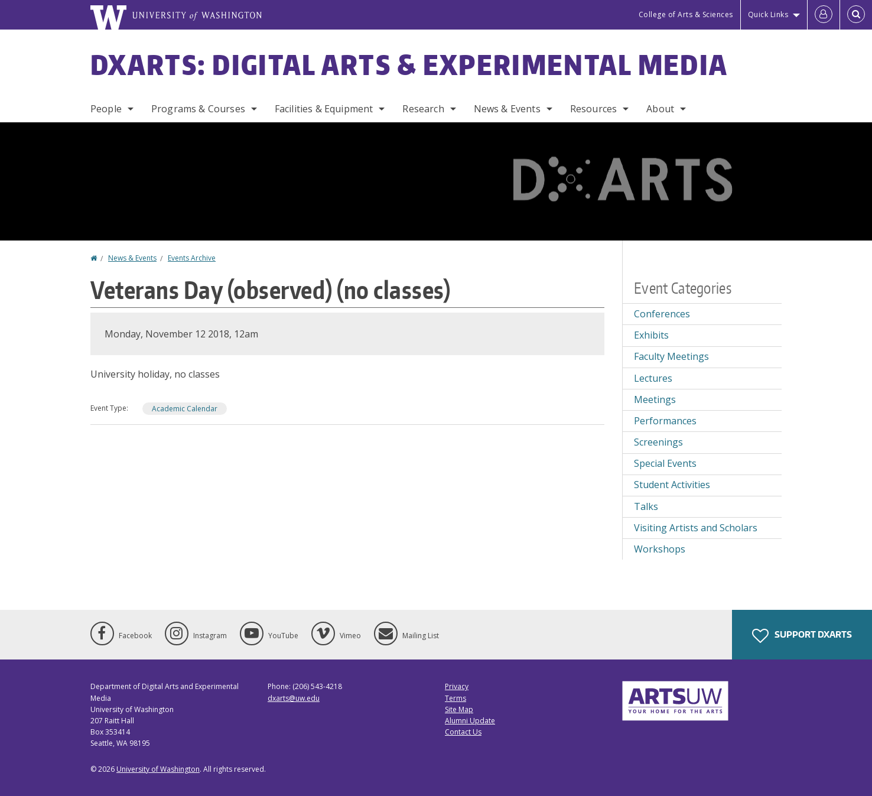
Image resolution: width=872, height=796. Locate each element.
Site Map (459, 709)
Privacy (456, 686)
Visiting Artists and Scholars (695, 527)
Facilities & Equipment (324, 108)
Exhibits (651, 335)
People (106, 108)
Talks (646, 506)
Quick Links (768, 14)
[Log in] (824, 15)
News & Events (507, 108)
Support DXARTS (802, 636)
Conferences (662, 313)
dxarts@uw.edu (294, 698)
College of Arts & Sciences (686, 14)
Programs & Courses (198, 108)
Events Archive (192, 258)
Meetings (655, 399)
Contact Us (463, 732)
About (660, 108)
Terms (455, 698)
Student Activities (672, 484)
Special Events (665, 463)
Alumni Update (470, 721)
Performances (665, 420)
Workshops (659, 548)
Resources (593, 108)
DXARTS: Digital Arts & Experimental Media (409, 64)
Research (423, 108)
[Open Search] (856, 15)
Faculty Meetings (671, 356)
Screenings (658, 442)
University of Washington (158, 769)
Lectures (653, 378)
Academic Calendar (184, 409)
